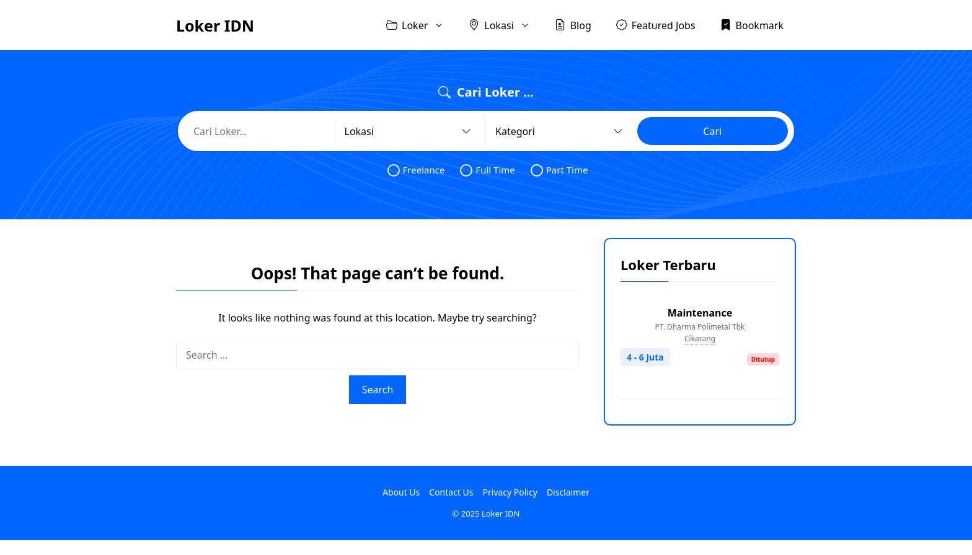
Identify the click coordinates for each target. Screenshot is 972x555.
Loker (421, 25)
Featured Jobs (656, 24)
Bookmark (752, 24)
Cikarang (699, 338)
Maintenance (700, 313)
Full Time (487, 170)
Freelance (416, 170)
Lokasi (505, 25)
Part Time (559, 170)
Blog (573, 24)
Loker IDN (215, 25)
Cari (712, 131)
